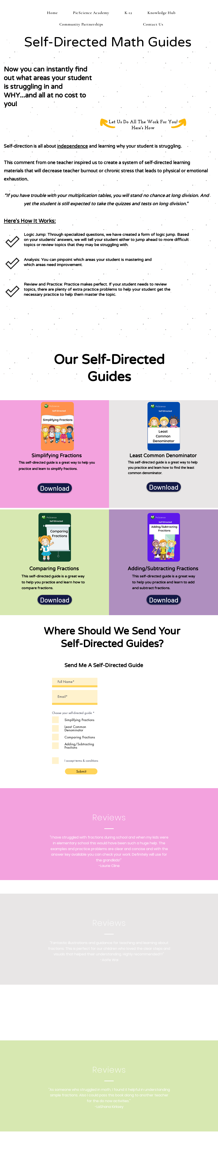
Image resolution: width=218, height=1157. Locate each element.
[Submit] (81, 771)
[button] (128, 13)
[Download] (55, 488)
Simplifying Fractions (57, 456)
